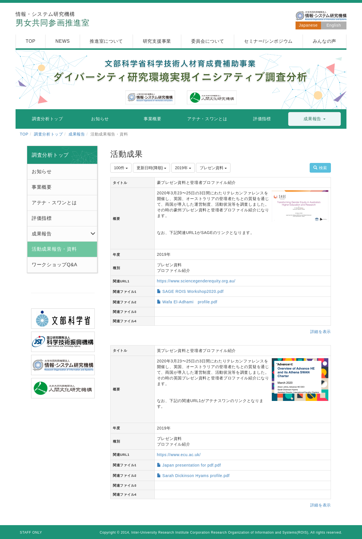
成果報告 (76, 134)
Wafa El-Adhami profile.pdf (189, 302)
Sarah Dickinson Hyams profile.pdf (196, 475)
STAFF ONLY (31, 532)
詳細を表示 (320, 331)
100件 (121, 168)
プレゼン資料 (213, 168)
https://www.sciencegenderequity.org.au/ (196, 281)
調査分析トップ (48, 134)
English (334, 25)
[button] (314, 119)
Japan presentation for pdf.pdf (191, 465)
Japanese (308, 25)
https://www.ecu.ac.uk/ (179, 454)
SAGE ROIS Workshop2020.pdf (192, 291)
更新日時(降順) (151, 168)
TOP (24, 134)
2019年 (183, 168)
